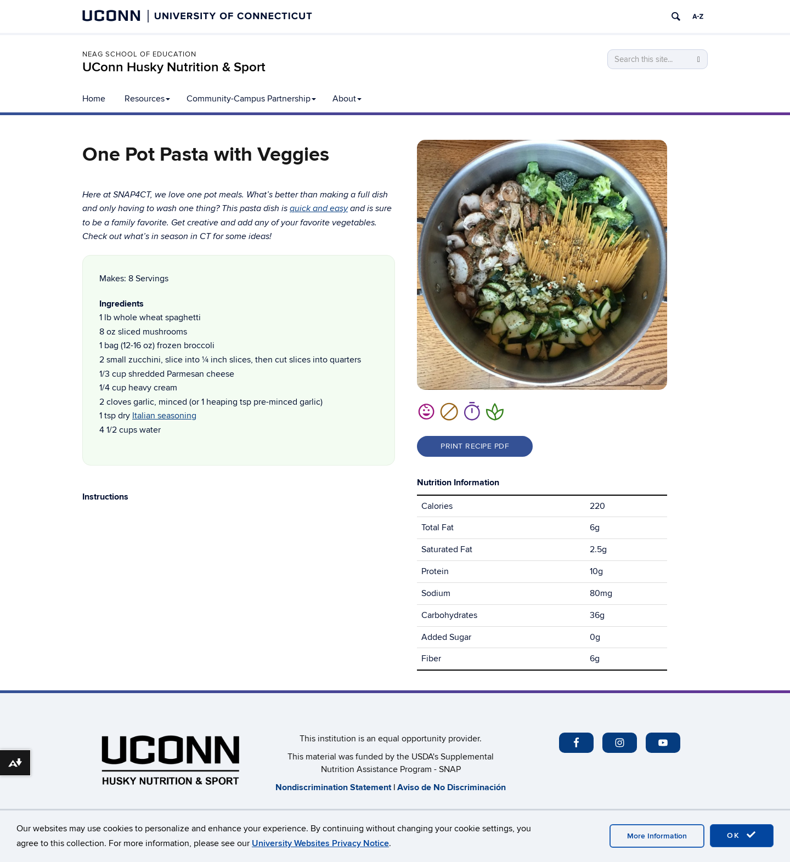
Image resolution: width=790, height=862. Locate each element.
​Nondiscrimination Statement (333, 787)
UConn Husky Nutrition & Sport (174, 67)
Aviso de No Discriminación (451, 787)
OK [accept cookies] (742, 835)
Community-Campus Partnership (251, 98)
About (347, 98)
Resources (147, 98)
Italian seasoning (164, 415)
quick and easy (319, 208)
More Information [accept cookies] (657, 836)
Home (93, 98)
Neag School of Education (139, 54)
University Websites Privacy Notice (320, 843)
